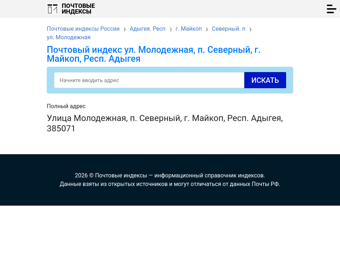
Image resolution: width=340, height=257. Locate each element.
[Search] (170, 80)
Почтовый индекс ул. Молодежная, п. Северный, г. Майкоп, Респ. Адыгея (154, 54)
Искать (265, 80)
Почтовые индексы (78, 8)
